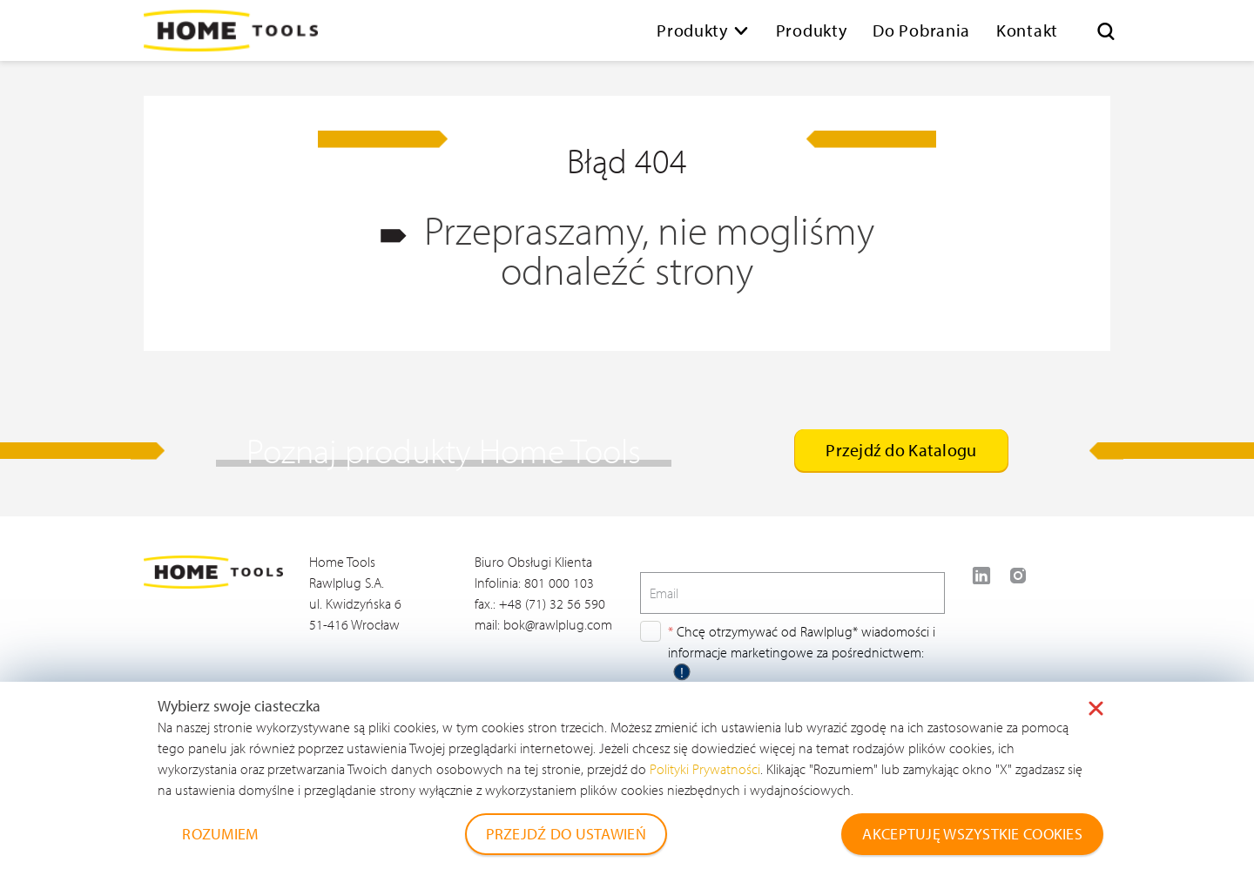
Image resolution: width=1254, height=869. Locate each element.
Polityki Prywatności (705, 769)
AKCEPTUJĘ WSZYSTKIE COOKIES (972, 834)
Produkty (692, 30)
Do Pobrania (921, 30)
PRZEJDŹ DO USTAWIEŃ (566, 834)
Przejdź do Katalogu (901, 450)
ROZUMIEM (220, 834)
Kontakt (1027, 30)
